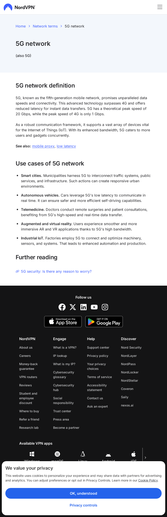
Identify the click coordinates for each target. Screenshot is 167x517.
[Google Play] (104, 321)
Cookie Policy (148, 480)
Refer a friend (29, 419)
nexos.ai (127, 405)
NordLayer (129, 356)
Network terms (45, 26)
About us (26, 347)
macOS (57, 457)
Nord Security (131, 347)
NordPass (128, 364)
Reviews (25, 385)
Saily (124, 397)
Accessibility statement (97, 387)
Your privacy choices (96, 366)
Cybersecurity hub (63, 387)
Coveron (127, 389)
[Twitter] (72, 307)
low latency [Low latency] (66, 146)
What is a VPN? (64, 347)
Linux (82, 457)
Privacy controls (83, 505)
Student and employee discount (28, 398)
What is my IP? (64, 364)
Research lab (29, 427)
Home (21, 26)
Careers (25, 356)
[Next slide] (145, 457)
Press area (61, 419)
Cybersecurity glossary (63, 374)
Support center (98, 347)
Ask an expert (97, 406)
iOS (134, 457)
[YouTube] (94, 307)
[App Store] (63, 321)
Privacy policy (97, 356)
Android (108, 457)
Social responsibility (63, 400)
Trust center (62, 411)
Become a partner (66, 427)
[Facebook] (62, 307)
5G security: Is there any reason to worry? (54, 271)
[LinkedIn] (83, 307)
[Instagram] (105, 307)
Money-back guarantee (28, 366)
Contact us (95, 398)
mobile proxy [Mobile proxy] (43, 146)
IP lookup (60, 356)
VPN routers (28, 377)
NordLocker (129, 372)
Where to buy (29, 411)
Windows (32, 457)
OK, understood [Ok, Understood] (83, 493)
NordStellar (129, 380)
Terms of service (99, 377)
